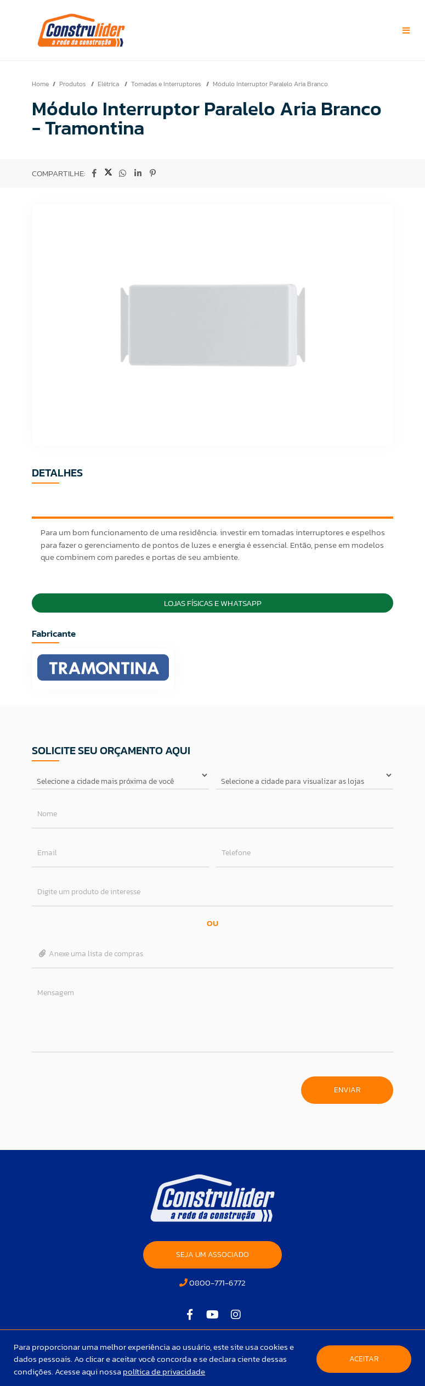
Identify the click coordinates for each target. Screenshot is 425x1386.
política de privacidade (164, 1371)
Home (40, 84)
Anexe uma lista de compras (90, 953)
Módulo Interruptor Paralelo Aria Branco (270, 84)
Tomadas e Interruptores (166, 84)
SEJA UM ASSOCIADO (212, 1254)
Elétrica (109, 84)
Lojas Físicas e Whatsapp (213, 603)
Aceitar (363, 1359)
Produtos (73, 84)
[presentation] (115, 1084)
